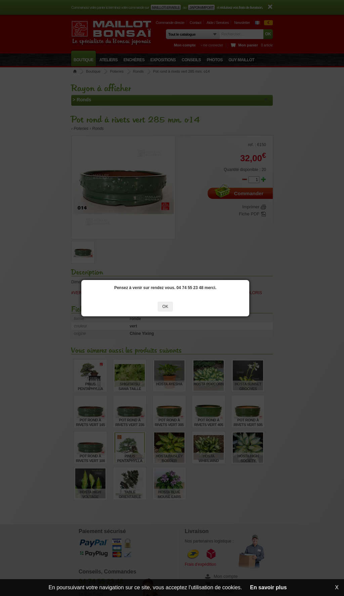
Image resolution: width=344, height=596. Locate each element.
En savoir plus (268, 587)
